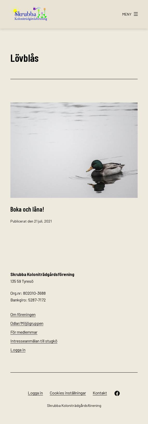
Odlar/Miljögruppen (26, 323)
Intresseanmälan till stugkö (33, 340)
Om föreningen (23, 314)
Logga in (17, 349)
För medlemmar (23, 331)
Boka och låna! (27, 209)
